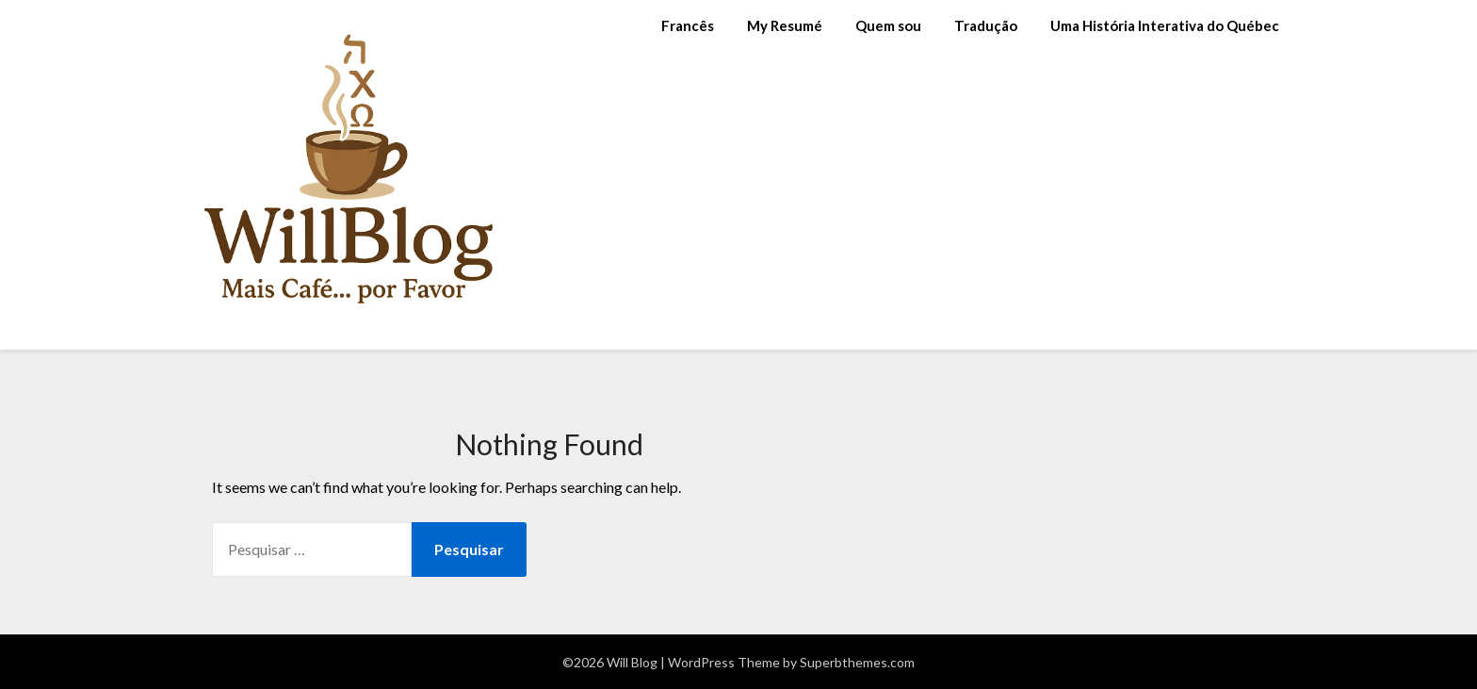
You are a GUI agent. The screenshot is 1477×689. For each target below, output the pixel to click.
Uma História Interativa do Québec (1164, 25)
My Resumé (784, 25)
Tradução (985, 25)
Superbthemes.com (857, 662)
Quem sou (888, 25)
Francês (687, 25)
